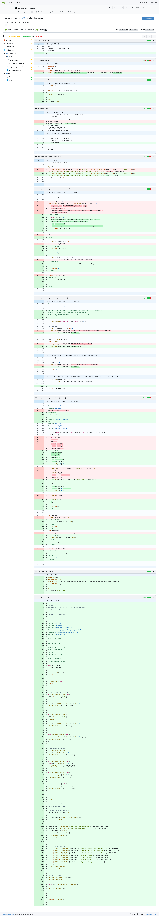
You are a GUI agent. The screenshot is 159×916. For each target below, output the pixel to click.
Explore (11, 2)
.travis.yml (42, 60)
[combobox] (144, 36)
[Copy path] (47, 40)
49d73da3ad (150, 30)
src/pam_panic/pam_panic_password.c (52, 298)
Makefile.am (42, 80)
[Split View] (149, 36)
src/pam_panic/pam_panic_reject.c (51, 398)
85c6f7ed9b (133, 30)
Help (18, 2)
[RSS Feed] (109, 7)
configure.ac (43, 109)
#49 (23, 18)
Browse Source (148, 18)
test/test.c (42, 597)
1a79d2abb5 (124, 30)
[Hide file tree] (4, 36)
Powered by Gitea (8, 914)
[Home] (4, 2)
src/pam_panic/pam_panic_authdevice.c (52, 189)
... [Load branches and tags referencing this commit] (5, 25)
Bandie (21, 8)
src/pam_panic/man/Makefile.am (49, 157)
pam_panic (30, 8)
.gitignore (42, 40)
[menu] (153, 36)
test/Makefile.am (44, 571)
